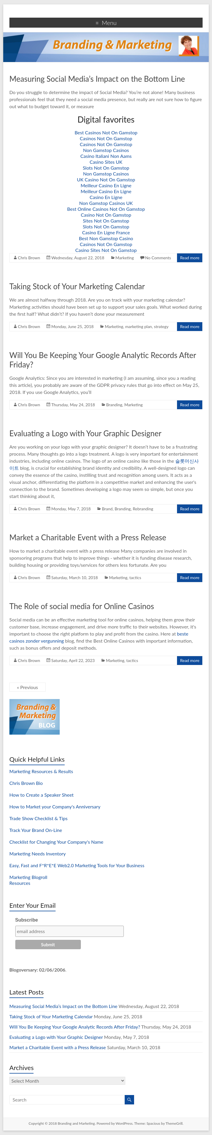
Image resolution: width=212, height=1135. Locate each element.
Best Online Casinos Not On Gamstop (106, 209)
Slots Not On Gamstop (106, 167)
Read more (189, 257)
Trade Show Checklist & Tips (38, 818)
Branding (114, 404)
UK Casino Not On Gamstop (106, 179)
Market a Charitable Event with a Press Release (87, 537)
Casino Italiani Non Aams (105, 156)
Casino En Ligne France (106, 232)
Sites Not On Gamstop (106, 220)
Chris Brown (29, 257)
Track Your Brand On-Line (35, 830)
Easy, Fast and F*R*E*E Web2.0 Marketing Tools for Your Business (76, 865)
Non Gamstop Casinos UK (106, 203)
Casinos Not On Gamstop (106, 138)
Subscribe (26, 919)
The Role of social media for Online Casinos (81, 606)
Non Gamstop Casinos (106, 150)
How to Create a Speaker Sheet (41, 795)
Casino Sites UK (106, 162)
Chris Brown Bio (26, 783)
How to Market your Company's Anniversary (55, 806)
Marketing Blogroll (28, 877)
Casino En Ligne (106, 197)
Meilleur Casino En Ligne (106, 185)
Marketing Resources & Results (41, 771)
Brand (107, 508)
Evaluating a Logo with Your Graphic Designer (85, 433)
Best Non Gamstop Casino (106, 238)
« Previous (27, 687)
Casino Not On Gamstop (106, 215)
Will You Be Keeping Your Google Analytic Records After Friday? (74, 1026)
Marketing (125, 257)
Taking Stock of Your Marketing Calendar (77, 286)
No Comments (158, 257)
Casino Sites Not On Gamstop (106, 250)
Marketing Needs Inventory (37, 853)
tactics (135, 577)
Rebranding (143, 508)
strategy (161, 326)
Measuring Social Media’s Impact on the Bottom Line (97, 78)
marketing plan (138, 326)
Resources (19, 883)
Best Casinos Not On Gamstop (106, 132)
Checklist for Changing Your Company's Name (56, 842)
